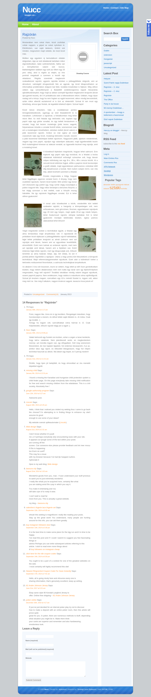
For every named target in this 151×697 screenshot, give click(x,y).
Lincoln (29, 402)
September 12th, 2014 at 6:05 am (38, 510)
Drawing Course (83, 73)
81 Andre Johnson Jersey (37, 585)
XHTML (105, 689)
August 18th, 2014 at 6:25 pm (36, 405)
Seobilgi (80, 689)
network (106, 188)
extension (108, 55)
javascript (108, 63)
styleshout (63, 689)
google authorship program (37, 390)
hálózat (126, 184)
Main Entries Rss (111, 158)
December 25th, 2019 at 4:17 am (37, 603)
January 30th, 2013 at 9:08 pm (37, 333)
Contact (114, 8)
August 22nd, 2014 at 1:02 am (36, 471)
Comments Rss (110, 162)
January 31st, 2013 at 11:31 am (37, 359)
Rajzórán (29, 34)
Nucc (31, 9)
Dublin (106, 51)
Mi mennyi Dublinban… (114, 108)
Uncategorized (38, 294)
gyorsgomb (120, 184)
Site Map (124, 8)
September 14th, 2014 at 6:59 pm (38, 556)
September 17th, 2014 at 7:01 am (38, 574)
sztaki (115, 187)
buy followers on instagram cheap (45, 549)
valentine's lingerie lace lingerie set (41, 507)
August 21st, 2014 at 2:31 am (36, 429)
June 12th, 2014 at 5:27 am (36, 393)
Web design (31, 427)
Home (106, 8)
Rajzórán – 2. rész (111, 91)
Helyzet (107, 79)
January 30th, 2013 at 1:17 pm (37, 310)
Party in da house (111, 104)
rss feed (121, 144)
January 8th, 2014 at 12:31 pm (37, 373)
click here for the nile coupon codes (41, 554)
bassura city (31, 468)
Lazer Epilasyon (90, 689)
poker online (31, 600)
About (35, 24)
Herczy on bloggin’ (111, 130)
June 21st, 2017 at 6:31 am (35, 588)
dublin (113, 184)
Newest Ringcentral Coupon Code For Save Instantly (48, 571)
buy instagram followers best (38, 525)
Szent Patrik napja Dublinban (116, 83)
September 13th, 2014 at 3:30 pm (38, 527)
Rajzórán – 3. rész (111, 87)
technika (124, 188)
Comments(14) (52, 294)
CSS (111, 689)
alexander (107, 184)
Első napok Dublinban (113, 119)
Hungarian (108, 59)
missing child (31, 370)
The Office (108, 99)
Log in (106, 154)
